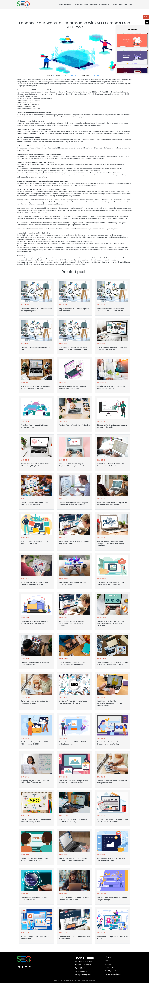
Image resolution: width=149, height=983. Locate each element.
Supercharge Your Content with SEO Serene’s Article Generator (72, 387)
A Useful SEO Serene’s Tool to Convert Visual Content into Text (111, 387)
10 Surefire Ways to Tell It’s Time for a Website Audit (35, 938)
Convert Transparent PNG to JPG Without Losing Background (74, 743)
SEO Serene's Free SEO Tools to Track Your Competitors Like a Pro (73, 702)
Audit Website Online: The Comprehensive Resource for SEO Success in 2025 (109, 703)
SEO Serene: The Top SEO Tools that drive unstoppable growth (36, 310)
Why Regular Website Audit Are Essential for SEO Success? (74, 583)
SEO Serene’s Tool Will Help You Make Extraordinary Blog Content (35, 465)
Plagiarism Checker (83, 961)
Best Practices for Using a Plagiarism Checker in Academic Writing (111, 743)
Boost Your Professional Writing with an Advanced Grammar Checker (112, 504)
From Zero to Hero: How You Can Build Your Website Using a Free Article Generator (111, 623)
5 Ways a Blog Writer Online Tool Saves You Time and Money (35, 702)
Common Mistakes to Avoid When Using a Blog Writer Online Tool (74, 898)
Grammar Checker (83, 964)
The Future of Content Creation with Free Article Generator (74, 938)
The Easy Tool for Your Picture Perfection (74, 425)
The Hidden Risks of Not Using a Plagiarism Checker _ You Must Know (73, 465)
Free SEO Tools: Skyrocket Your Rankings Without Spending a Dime (36, 820)
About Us (108, 964)
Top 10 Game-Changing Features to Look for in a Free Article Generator (112, 820)
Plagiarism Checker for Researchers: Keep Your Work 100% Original (34, 583)
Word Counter (81, 971)
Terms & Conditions (113, 974)
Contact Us (123, 4)
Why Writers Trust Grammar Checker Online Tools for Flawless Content (73, 859)
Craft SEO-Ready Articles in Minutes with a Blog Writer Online (112, 782)
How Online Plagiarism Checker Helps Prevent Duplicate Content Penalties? (73, 348)
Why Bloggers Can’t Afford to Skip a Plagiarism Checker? (34, 898)
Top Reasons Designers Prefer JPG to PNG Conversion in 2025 (35, 743)
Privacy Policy (111, 971)
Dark (146, 17)
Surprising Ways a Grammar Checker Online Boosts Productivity (35, 782)
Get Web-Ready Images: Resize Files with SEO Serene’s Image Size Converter (112, 663)
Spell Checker (81, 968)
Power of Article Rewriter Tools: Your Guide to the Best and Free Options (110, 310)
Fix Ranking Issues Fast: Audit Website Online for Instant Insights (73, 820)
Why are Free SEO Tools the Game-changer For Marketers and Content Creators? (110, 543)
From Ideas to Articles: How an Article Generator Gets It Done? (111, 465)
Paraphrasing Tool (83, 974)
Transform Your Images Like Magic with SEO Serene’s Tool (35, 426)
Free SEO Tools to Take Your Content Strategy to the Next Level (35, 504)
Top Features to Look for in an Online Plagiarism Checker (35, 663)
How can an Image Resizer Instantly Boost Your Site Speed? (34, 542)
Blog (130, 4)
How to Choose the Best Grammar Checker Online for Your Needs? (72, 663)
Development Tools (81, 4)
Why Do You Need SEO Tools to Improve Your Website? (74, 310)
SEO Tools (68, 4)
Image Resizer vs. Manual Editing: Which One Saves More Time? (112, 859)
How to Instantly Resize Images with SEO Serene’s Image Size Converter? (74, 782)
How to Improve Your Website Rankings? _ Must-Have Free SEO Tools (112, 348)
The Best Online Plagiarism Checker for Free (35, 348)
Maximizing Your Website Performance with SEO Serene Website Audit (35, 387)
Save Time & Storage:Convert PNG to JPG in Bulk (112, 938)
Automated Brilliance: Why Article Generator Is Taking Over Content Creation (72, 623)
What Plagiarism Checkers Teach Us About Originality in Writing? (34, 859)
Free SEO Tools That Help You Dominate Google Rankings (112, 899)
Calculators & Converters (99, 4)
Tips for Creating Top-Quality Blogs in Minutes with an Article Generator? (73, 504)
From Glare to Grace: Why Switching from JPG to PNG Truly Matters (34, 622)
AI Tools (114, 4)
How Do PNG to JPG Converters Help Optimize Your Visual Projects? (110, 583)
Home (60, 4)
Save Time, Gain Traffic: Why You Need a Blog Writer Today (74, 542)
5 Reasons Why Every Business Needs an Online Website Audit (112, 426)
